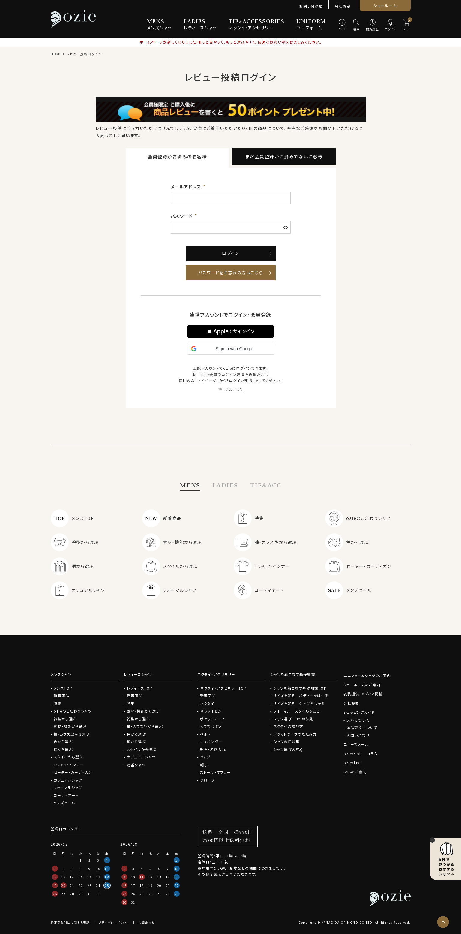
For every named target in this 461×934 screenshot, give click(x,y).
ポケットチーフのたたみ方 (295, 734)
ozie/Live (352, 762)
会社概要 (343, 5)
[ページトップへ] (443, 922)
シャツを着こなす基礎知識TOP (300, 688)
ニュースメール (356, 744)
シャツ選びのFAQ (288, 749)
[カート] (406, 25)
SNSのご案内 (355, 771)
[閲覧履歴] (372, 25)
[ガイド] (342, 25)
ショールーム (385, 5)
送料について (357, 719)
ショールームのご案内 (362, 684)
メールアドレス (186, 187)
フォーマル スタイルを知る (297, 710)
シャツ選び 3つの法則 (293, 718)
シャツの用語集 (286, 741)
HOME (56, 53)
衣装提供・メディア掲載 (363, 693)
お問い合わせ (310, 5)
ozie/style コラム (360, 753)
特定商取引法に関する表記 (70, 922)
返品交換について (361, 727)
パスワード (182, 216)
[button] (230, 331)
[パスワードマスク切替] (286, 227)
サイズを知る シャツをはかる (299, 703)
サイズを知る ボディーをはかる (301, 695)
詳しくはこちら (230, 389)
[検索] (356, 25)
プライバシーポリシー (114, 922)
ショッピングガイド (359, 712)
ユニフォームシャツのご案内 (367, 675)
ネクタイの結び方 (288, 726)
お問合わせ (146, 922)
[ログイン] (390, 25)
